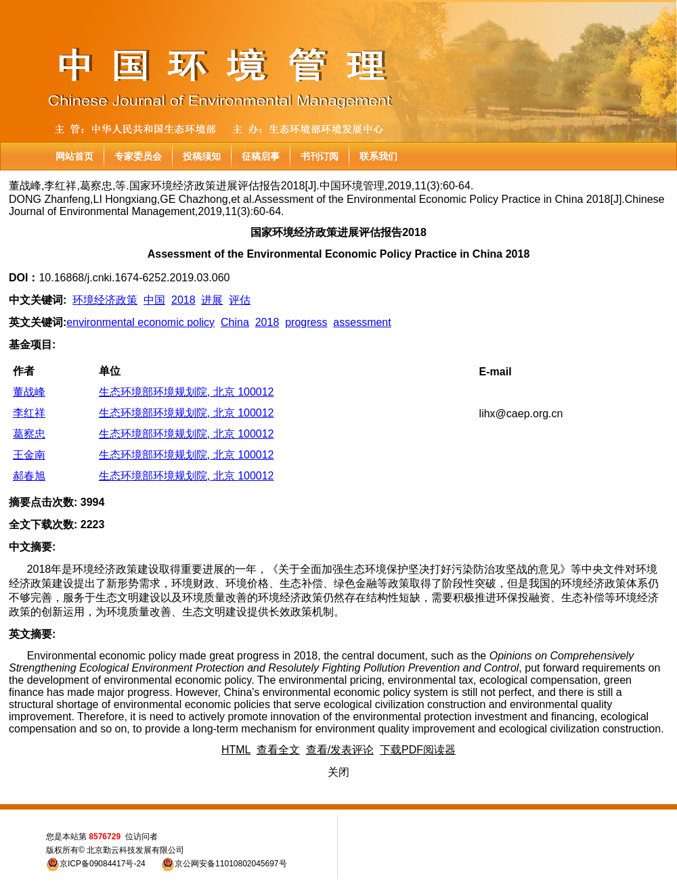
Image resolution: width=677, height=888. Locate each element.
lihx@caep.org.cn (521, 413)
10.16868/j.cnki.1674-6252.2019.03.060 (134, 277)
